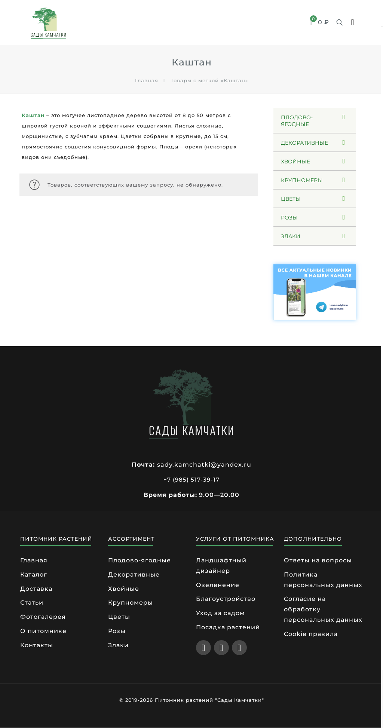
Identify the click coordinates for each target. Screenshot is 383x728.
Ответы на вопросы (318, 560)
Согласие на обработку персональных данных (323, 610)
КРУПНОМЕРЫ (302, 180)
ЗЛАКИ (290, 236)
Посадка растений (228, 627)
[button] (314, 120)
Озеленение (217, 585)
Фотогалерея (43, 617)
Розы (117, 631)
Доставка (36, 588)
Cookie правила (311, 634)
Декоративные (134, 574)
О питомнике (43, 631)
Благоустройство (225, 599)
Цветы (119, 617)
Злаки (118, 645)
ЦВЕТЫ (291, 199)
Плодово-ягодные (139, 560)
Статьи (31, 602)
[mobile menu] (352, 22)
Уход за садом (220, 613)
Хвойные (123, 588)
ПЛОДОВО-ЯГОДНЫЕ (297, 121)
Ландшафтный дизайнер (221, 565)
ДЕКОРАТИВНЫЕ (304, 142)
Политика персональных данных (323, 580)
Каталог (33, 574)
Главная (146, 80)
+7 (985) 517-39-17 (191, 479)
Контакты (36, 645)
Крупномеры (130, 602)
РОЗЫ (289, 217)
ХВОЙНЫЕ (295, 161)
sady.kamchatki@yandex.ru (204, 464)
